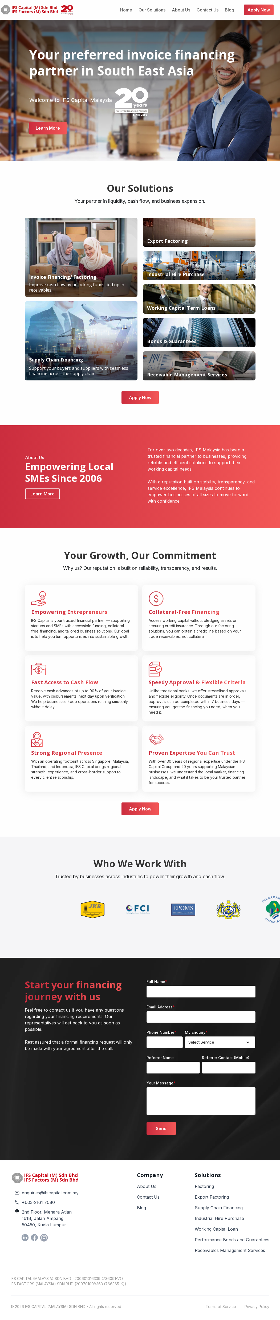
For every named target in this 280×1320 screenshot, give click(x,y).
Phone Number (161, 1032)
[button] (220, 1042)
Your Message (161, 1083)
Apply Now (140, 397)
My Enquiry (196, 1032)
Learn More (48, 128)
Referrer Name (160, 1057)
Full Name (157, 981)
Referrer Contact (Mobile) (225, 1057)
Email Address (161, 1007)
